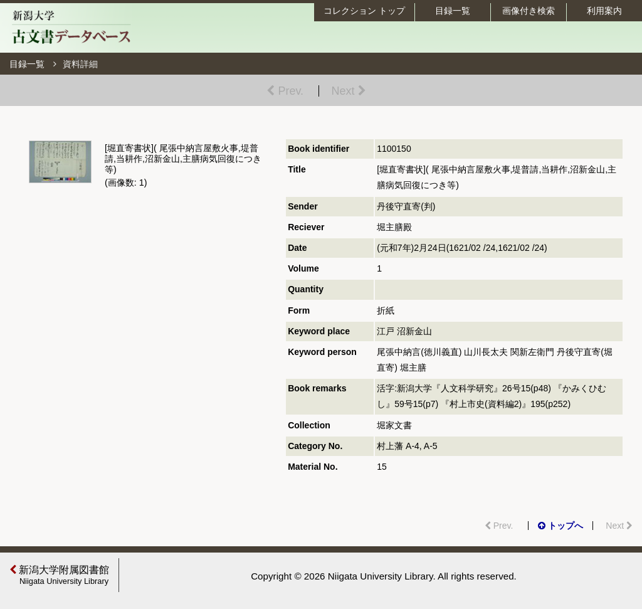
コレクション (364, 11)
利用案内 (604, 11)
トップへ (560, 526)
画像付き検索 (528, 11)
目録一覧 (452, 11)
